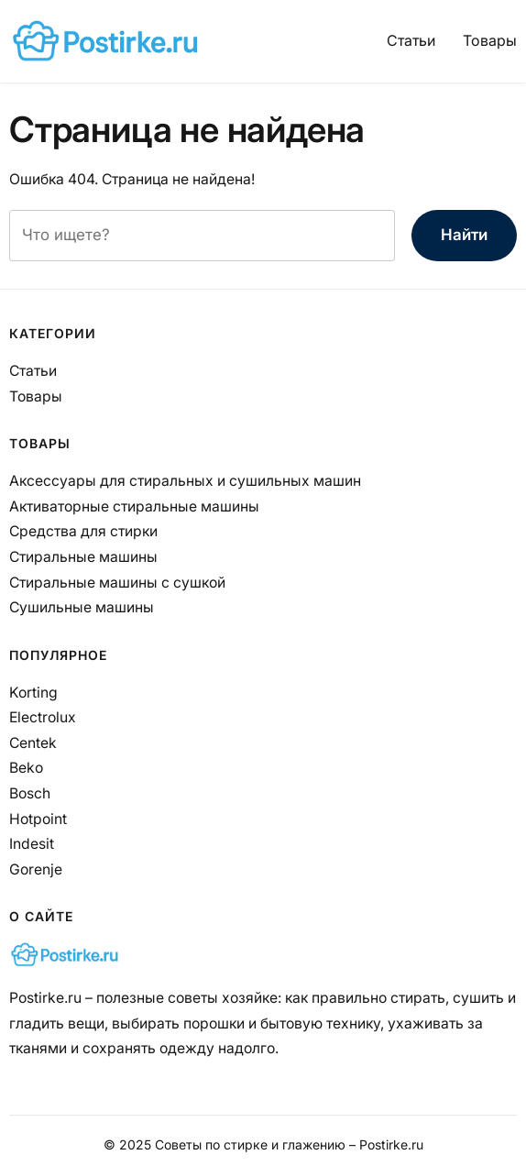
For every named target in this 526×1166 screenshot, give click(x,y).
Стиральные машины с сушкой (117, 582)
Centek (33, 743)
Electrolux (42, 717)
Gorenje (35, 869)
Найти (464, 235)
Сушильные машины (81, 607)
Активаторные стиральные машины (134, 506)
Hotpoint (38, 819)
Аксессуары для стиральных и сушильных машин (185, 481)
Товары (490, 40)
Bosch (29, 793)
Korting (33, 692)
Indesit (31, 843)
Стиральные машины (83, 557)
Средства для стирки (83, 531)
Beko (26, 767)
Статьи (411, 40)
